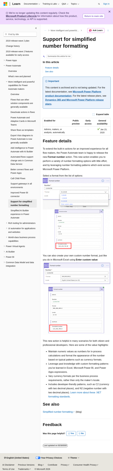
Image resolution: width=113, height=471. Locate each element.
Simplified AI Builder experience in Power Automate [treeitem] (20, 214)
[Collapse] (36, 28)
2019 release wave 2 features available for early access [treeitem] (19, 53)
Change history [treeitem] (13, 46)
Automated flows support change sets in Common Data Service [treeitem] (22, 160)
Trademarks (23, 469)
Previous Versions (26, 465)
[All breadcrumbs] (45, 30)
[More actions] (108, 30)
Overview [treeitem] (12, 71)
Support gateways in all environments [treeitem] (21, 186)
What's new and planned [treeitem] (19, 76)
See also (49, 71)
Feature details (52, 68)
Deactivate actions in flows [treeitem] (23, 112)
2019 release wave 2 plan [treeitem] (17, 41)
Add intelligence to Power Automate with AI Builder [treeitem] (22, 150)
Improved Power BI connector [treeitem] (19, 194)
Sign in (106, 4)
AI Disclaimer (8, 465)
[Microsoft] (5, 4)
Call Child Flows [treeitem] (18, 178)
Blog (40, 465)
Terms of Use (8, 469)
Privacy (64, 465)
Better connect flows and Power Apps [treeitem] (22, 171)
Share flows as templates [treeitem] (22, 130)
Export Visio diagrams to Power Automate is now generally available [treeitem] (22, 139)
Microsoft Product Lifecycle (21, 16)
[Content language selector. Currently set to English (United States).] (16, 458)
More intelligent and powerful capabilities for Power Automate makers (65, 30)
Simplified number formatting (58, 412)
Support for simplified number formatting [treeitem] (21, 203)
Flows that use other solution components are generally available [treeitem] (22, 103)
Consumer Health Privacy (85, 465)
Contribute (52, 465)
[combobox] (20, 34)
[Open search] (99, 4)
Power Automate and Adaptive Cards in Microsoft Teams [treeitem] (23, 121)
